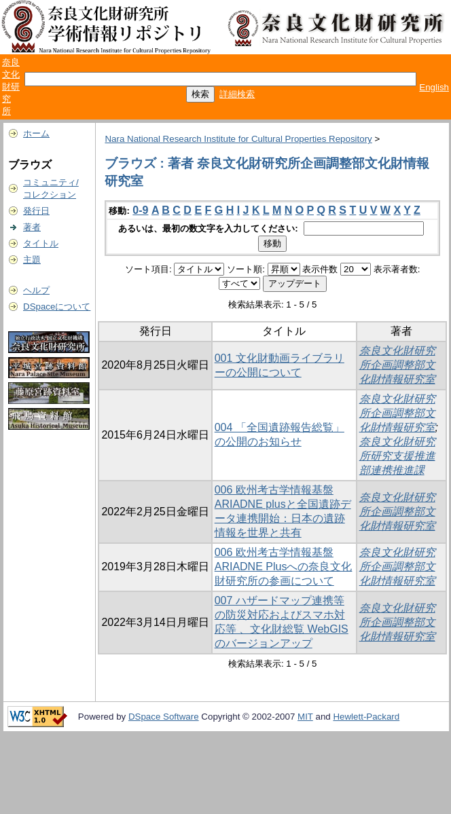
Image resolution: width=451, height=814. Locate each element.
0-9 (140, 210)
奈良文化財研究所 (11, 86)
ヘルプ (36, 290)
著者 (32, 227)
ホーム (36, 133)
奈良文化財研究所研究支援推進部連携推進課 (397, 456)
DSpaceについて (56, 306)
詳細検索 (237, 94)
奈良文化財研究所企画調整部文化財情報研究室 (397, 365)
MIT (305, 716)
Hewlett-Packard (366, 716)
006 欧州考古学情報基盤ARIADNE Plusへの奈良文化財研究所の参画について (284, 567)
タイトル (40, 243)
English (434, 87)
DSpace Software (163, 716)
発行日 (36, 211)
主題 (32, 260)
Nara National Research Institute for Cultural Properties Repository (238, 139)
